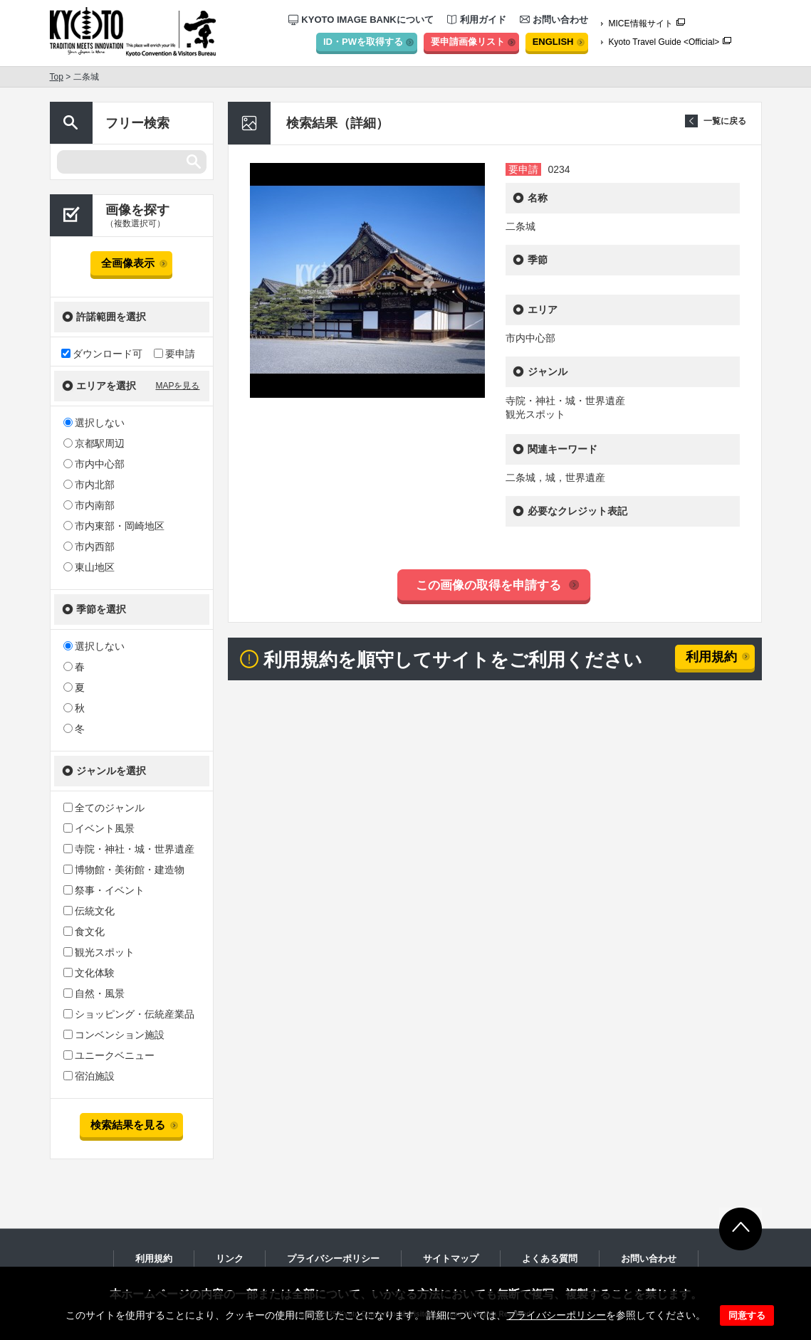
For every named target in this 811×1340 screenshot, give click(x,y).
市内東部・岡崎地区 (113, 526)
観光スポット (99, 952)
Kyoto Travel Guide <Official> (664, 42)
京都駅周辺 (94, 443)
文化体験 (89, 972)
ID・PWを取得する (363, 41)
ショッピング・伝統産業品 (128, 1014)
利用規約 (711, 657)
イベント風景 (99, 828)
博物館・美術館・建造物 (123, 869)
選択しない (94, 422)
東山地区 (89, 567)
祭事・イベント (104, 890)
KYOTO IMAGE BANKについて (360, 19)
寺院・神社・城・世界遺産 (128, 849)
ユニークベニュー (109, 1055)
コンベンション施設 (113, 1034)
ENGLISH (553, 41)
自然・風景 (94, 993)
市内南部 (89, 505)
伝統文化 (89, 911)
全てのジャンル (104, 807)
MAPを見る (177, 386)
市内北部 (89, 484)
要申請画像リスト (468, 41)
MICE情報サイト (641, 23)
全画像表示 (128, 263)
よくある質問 (549, 1258)
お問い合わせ (554, 19)
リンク (230, 1258)
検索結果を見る (127, 1125)
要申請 (174, 353)
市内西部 (89, 546)
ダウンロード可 (101, 353)
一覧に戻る (724, 121)
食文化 (84, 931)
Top (56, 77)
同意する (746, 1315)
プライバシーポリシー (556, 1315)
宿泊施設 (89, 1076)
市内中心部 (94, 464)
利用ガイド (476, 19)
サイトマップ (450, 1258)
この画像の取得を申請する (488, 585)
